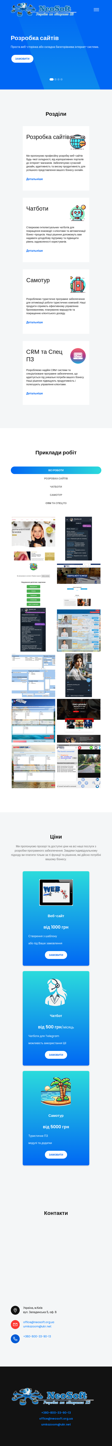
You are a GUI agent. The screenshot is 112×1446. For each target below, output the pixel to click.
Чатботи (38, 208)
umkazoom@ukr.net (37, 1324)
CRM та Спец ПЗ (46, 355)
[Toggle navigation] (96, 9)
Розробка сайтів (40, 141)
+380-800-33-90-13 (37, 1334)
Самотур (39, 279)
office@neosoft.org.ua (38, 1320)
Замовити (22, 59)
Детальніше (34, 178)
